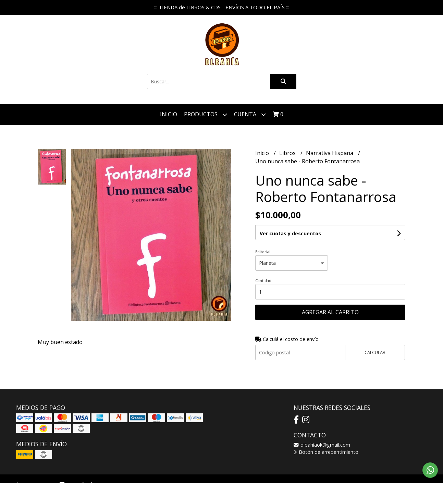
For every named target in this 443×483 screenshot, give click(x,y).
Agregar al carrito (330, 312)
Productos (205, 114)
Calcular (375, 352)
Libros (288, 153)
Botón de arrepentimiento (326, 452)
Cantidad (263, 280)
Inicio (168, 114)
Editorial (262, 251)
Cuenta (250, 114)
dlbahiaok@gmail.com (322, 444)
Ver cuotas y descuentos (290, 233)
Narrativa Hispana (330, 153)
